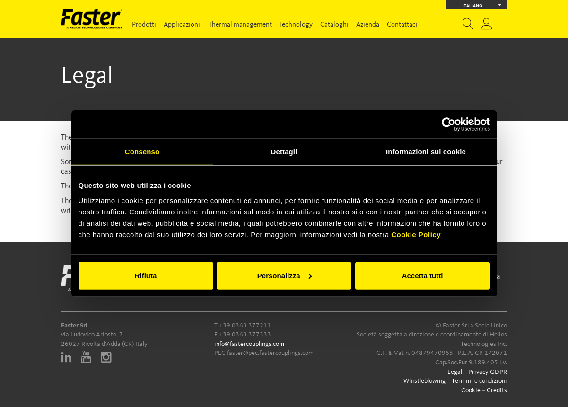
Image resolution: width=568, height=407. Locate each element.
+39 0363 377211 (245, 325)
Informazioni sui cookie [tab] (426, 152)
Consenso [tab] (142, 152)
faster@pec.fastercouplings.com (270, 353)
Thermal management (240, 24)
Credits (497, 390)
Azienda (367, 24)
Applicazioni (182, 24)
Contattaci (402, 24)
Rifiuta (146, 275)
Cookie (471, 390)
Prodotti (144, 24)
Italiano (482, 5)
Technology (296, 24)
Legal (454, 372)
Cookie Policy (416, 234)
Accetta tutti (422, 275)
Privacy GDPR (487, 372)
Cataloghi (334, 24)
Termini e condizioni (479, 381)
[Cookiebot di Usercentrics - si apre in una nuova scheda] (448, 124)
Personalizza (284, 275)
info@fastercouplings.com (249, 344)
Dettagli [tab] (284, 152)
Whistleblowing (424, 381)
